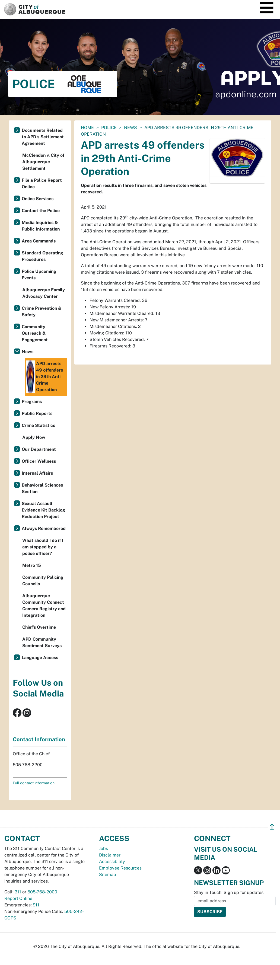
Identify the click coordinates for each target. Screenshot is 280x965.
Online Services (37, 198)
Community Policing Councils (42, 580)
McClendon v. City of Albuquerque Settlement (43, 162)
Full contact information (34, 783)
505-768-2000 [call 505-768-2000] (42, 891)
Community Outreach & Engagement (35, 333)
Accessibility (112, 861)
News (130, 127)
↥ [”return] (272, 827)
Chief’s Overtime (39, 627)
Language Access (40, 657)
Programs (32, 401)
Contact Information (39, 739)
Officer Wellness (39, 461)
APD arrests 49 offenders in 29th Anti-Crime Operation (44, 376)
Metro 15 (31, 565)
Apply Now (33, 437)
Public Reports (37, 413)
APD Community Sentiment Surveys (42, 642)
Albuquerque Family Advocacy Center (43, 293)
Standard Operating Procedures (42, 256)
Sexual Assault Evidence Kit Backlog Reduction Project (43, 510)
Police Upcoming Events (39, 274)
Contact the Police (41, 210)
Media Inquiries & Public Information (41, 226)
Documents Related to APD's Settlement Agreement (43, 137)
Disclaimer (109, 855)
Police (109, 127)
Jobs (103, 848)
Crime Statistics (38, 425)
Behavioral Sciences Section (42, 488)
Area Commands (39, 241)
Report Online (18, 898)
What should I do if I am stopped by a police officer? (42, 547)
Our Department (39, 449)
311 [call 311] (18, 891)
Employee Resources (120, 868)
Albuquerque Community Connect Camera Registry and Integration (44, 605)
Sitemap (107, 874)
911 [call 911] (36, 905)
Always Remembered (44, 528)
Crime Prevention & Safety (42, 311)
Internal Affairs (37, 473)
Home (87, 127)
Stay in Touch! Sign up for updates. (229, 892)
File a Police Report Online (42, 183)
